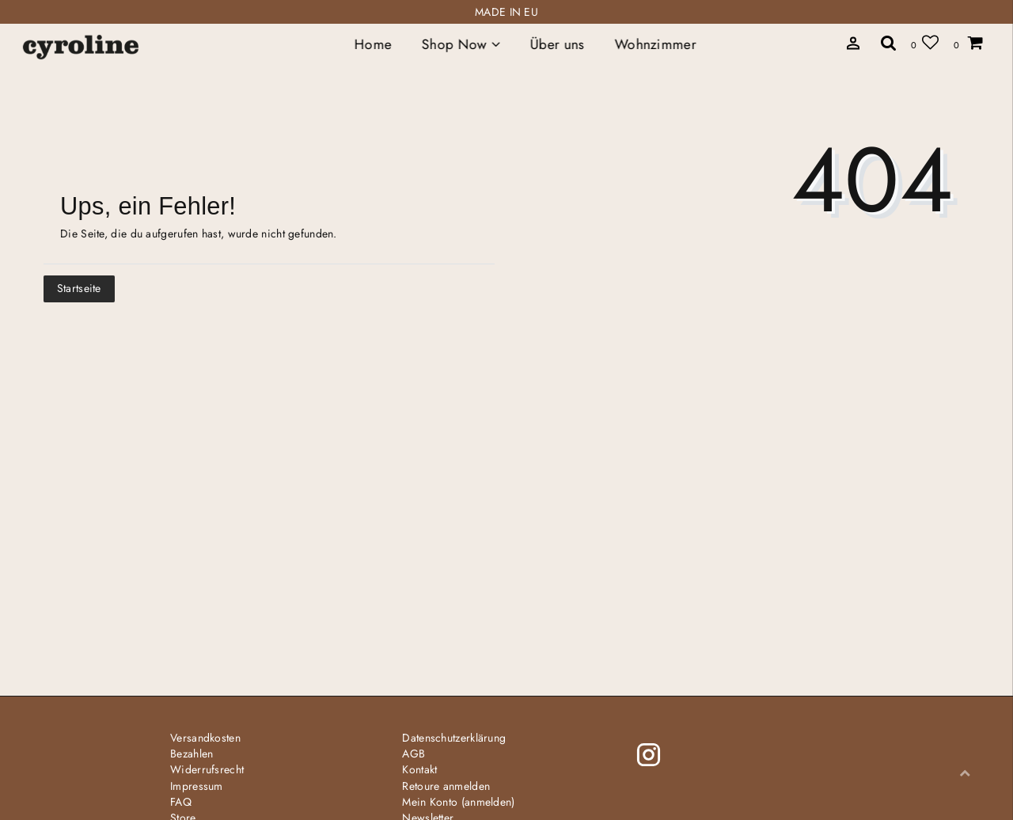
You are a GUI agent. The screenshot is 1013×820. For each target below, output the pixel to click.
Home (373, 44)
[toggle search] (888, 42)
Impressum (196, 786)
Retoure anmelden (446, 786)
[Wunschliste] (924, 42)
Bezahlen (191, 753)
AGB (413, 753)
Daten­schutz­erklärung (454, 738)
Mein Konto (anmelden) (458, 802)
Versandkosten (205, 738)
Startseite (79, 288)
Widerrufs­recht (207, 769)
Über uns (557, 44)
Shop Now (461, 44)
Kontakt (419, 769)
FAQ (181, 802)
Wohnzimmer (655, 44)
